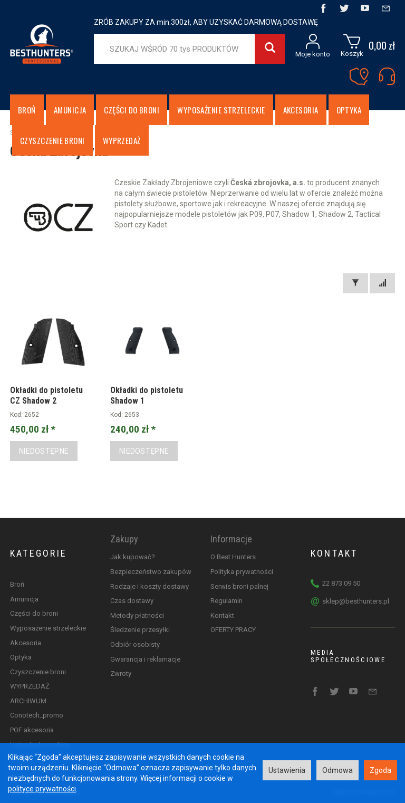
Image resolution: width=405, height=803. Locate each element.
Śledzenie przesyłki (140, 630)
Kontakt (222, 615)
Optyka (349, 110)
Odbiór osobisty (135, 644)
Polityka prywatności (241, 572)
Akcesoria (301, 110)
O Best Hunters (233, 557)
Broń (27, 110)
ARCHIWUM (28, 701)
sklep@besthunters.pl (355, 601)
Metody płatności (137, 615)
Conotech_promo (36, 715)
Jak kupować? (132, 557)
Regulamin (226, 601)
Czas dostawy (131, 601)
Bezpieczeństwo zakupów (150, 572)
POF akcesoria (32, 730)
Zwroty (120, 673)
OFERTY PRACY (233, 630)
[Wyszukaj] (270, 49)
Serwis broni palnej (239, 586)
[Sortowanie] (382, 283)
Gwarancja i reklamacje (145, 659)
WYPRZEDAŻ (30, 686)
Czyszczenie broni (38, 672)
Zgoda (380, 770)
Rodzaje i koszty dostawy (149, 586)
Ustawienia (286, 770)
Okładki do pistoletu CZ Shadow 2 (46, 395)
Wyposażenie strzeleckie (221, 110)
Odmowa (337, 770)
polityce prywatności (42, 789)
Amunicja (70, 110)
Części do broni (131, 110)
